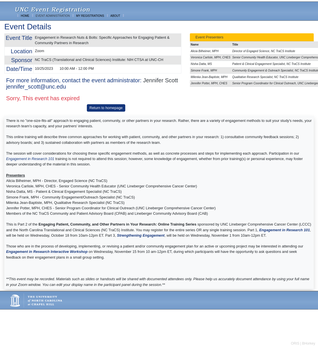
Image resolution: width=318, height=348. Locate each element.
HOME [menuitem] (25, 15)
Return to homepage (106, 108)
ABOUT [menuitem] (115, 15)
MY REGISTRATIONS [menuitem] (90, 15)
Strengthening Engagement (141, 235)
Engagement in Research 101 (30, 159)
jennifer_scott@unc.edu (36, 86)
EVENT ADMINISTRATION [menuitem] (53, 15)
